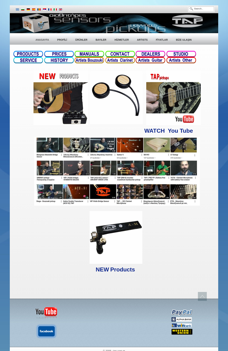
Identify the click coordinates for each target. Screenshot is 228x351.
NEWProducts (115, 269)
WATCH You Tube (169, 131)
